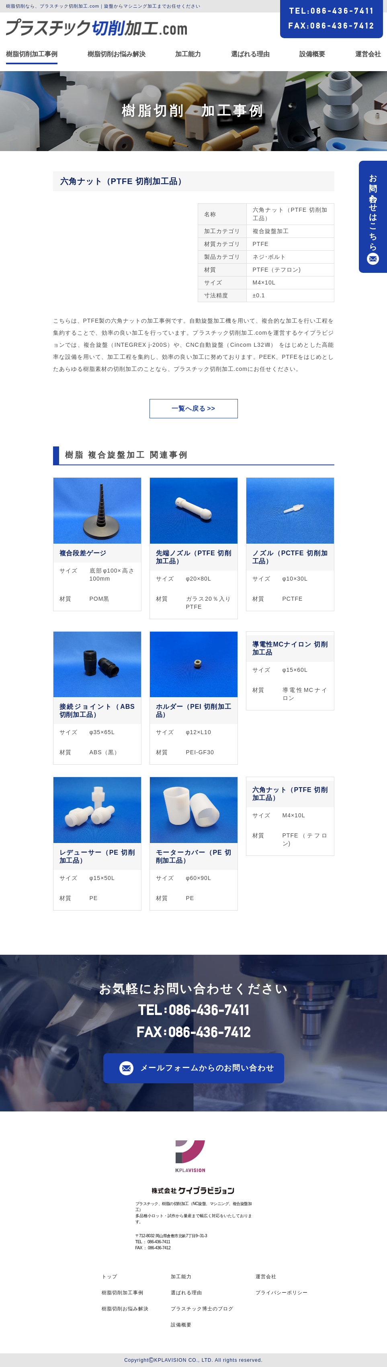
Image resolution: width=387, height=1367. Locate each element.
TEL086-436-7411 (331, 11)
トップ (109, 1276)
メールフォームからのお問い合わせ (207, 1067)
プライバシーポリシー (282, 1292)
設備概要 (312, 54)
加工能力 (188, 54)
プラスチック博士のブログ (202, 1309)
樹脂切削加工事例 (31, 54)
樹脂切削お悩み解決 (116, 54)
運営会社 (368, 54)
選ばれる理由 (250, 54)
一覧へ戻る (189, 408)
